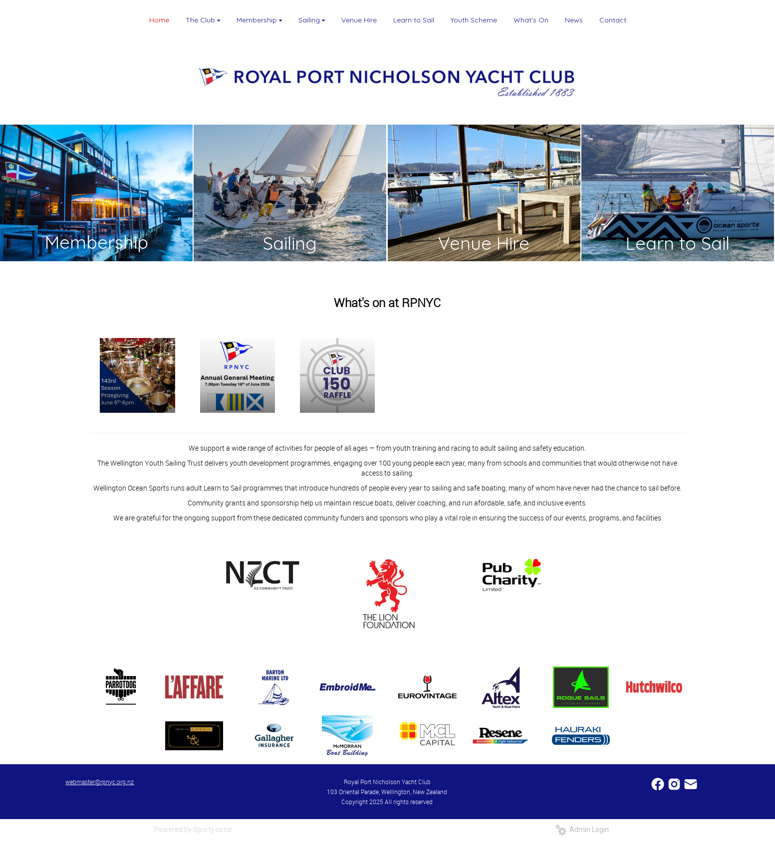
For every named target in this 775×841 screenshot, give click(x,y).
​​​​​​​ (690, 783)
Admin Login (582, 830)
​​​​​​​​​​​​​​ (658, 783)
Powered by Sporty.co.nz (193, 830)
